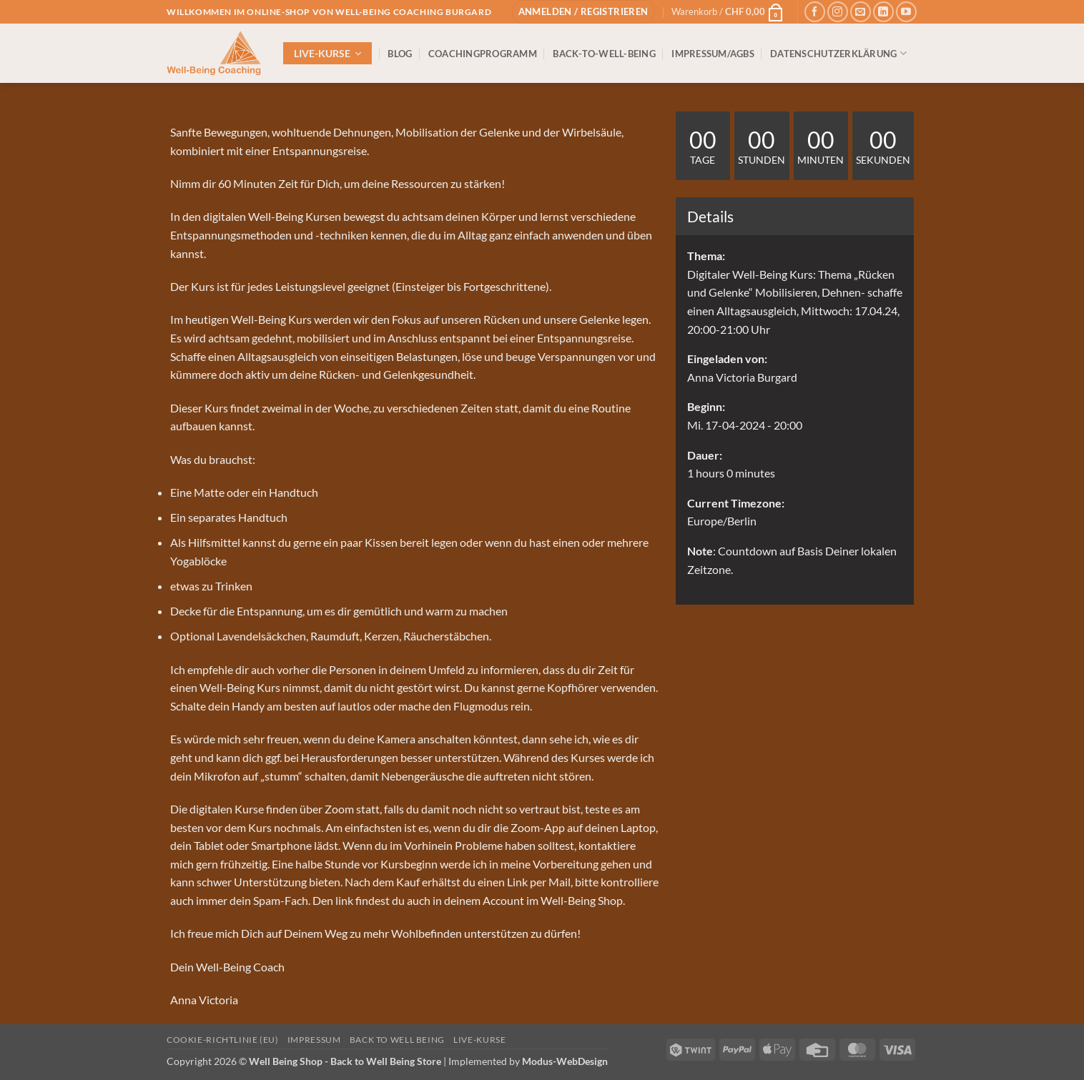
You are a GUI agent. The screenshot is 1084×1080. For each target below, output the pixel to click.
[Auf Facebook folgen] (814, 11)
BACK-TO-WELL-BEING (604, 53)
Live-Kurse (479, 1039)
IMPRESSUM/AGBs (712, 53)
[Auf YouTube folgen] (906, 11)
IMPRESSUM (314, 1039)
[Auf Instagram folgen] (837, 11)
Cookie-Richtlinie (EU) (222, 1039)
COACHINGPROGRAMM (482, 53)
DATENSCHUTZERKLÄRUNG (838, 53)
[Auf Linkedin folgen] (883, 11)
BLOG (400, 53)
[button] (583, 12)
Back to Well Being (397, 1039)
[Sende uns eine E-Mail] (860, 11)
